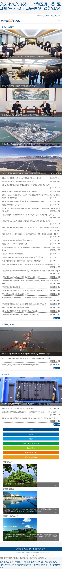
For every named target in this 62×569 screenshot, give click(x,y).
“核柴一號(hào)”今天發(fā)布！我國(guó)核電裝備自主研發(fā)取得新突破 (27, 297)
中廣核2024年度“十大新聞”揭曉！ (13, 254)
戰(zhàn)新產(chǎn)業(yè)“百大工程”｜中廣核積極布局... (22, 173)
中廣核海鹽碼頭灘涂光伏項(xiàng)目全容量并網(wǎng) (20, 314)
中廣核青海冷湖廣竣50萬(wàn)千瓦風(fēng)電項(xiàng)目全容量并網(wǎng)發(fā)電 (30, 264)
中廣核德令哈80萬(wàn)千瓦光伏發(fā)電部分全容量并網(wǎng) (24, 304)
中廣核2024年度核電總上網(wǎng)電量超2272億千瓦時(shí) (22, 257)
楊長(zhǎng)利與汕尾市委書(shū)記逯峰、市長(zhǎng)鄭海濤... (25, 115)
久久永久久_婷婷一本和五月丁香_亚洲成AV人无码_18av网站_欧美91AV (30, 6)
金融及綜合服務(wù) (31, 457)
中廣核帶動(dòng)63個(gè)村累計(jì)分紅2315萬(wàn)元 (21, 277)
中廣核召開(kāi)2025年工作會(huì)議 (14, 244)
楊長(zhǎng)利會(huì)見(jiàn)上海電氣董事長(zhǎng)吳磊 (23, 56)
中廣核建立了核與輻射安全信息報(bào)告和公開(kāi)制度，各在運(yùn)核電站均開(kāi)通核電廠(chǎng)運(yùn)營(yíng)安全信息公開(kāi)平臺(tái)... (31, 510)
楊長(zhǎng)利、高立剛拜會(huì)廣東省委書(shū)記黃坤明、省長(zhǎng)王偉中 (29, 418)
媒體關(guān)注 (8, 324)
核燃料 (31, 434)
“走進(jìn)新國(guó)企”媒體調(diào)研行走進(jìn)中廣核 (20, 365)
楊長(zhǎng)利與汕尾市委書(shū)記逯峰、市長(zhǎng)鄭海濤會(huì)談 (26, 185)
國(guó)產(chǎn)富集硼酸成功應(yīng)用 (15, 294)
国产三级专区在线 (7, 565)
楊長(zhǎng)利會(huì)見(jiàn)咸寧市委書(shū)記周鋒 (20, 311)
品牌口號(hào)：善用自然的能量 (31, 484)
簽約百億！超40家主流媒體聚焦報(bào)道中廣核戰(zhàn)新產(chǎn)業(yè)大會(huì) (31, 412)
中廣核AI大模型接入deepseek (12, 205)
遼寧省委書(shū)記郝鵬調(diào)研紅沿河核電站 (19, 86)
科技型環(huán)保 (31, 452)
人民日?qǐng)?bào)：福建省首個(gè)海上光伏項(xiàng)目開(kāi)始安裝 (26, 358)
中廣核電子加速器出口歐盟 (11, 287)
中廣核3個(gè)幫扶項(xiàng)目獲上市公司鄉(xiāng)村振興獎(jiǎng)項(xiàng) (28, 215)
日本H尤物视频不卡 (39, 565)
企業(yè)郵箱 (43, 16)
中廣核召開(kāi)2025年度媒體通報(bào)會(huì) (18, 240)
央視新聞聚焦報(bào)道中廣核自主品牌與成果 (19, 404)
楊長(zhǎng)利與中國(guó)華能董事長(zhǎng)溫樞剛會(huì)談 (23, 201)
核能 (31, 429)
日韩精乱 (27, 565)
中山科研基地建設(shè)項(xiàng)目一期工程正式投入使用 (21, 261)
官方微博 (19, 549)
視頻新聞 (5, 374)
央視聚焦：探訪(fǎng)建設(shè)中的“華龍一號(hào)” (21, 144)
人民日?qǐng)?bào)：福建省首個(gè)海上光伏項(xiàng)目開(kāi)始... (27, 354)
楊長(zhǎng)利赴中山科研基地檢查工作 (15, 307)
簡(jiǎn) (54, 16)
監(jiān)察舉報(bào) (39, 549)
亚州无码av (19, 565)
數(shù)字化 (31, 448)
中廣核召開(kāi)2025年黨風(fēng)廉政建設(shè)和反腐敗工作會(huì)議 (26, 221)
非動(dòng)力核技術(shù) (31, 443)
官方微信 (27, 549)
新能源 (31, 439)
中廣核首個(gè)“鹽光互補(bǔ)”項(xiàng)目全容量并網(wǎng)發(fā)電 (25, 290)
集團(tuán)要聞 (8, 27)
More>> (57, 318)
